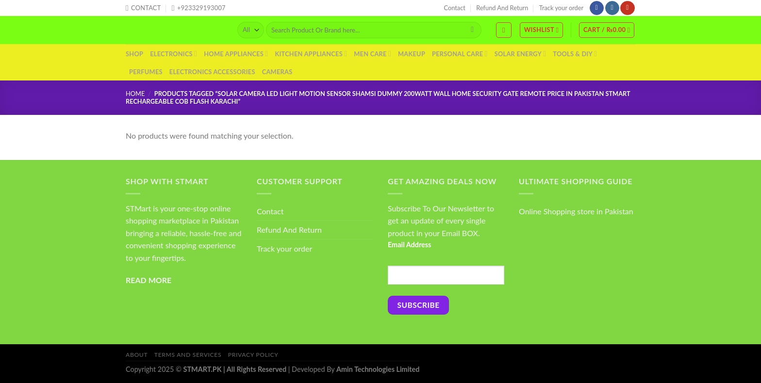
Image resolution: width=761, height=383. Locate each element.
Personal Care (460, 53)
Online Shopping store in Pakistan (576, 211)
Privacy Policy (253, 354)
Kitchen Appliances (311, 53)
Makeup (411, 54)
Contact (454, 8)
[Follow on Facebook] (597, 8)
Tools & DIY (575, 53)
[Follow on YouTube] (627, 8)
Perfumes (146, 72)
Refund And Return (502, 8)
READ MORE (148, 280)
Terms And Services (187, 354)
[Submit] (472, 30)
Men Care (372, 53)
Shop (134, 54)
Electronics (173, 53)
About (137, 354)
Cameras (277, 72)
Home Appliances (236, 53)
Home (135, 93)
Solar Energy (520, 53)
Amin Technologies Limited (377, 369)
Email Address (409, 244)
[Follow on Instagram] (612, 8)
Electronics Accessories (212, 72)
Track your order (561, 8)
